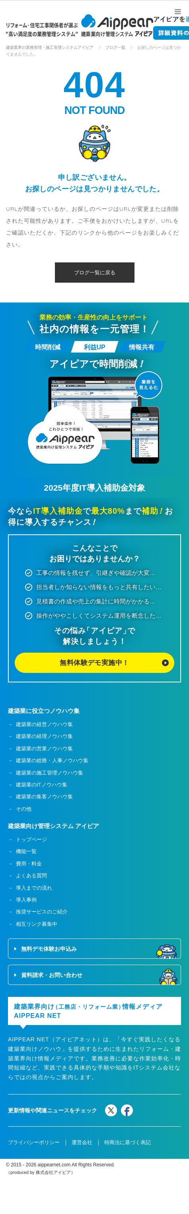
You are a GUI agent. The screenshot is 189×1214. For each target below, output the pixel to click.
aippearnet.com (54, 1166)
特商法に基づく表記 (127, 1144)
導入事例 (26, 901)
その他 (23, 810)
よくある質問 (31, 877)
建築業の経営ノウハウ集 (44, 725)
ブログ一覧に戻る (94, 273)
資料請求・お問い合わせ (51, 976)
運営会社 (82, 1144)
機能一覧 (26, 853)
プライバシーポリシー (34, 1144)
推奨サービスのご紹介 (42, 913)
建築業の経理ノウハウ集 (44, 738)
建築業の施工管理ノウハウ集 (49, 774)
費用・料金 (29, 865)
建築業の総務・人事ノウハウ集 (52, 762)
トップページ (31, 841)
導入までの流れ (34, 889)
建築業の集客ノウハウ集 (44, 798)
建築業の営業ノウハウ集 (44, 750)
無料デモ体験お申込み (49, 950)
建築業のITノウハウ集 (41, 786)
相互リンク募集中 (36, 925)
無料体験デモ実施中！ (94, 663)
